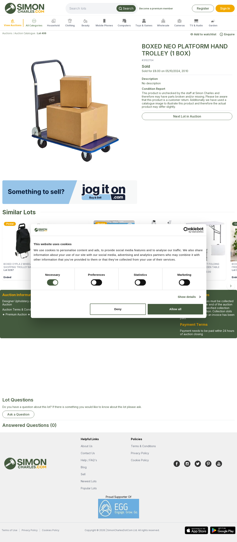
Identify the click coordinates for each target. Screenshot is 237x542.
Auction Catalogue (24, 33)
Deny (118, 309)
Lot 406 (41, 33)
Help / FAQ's (89, 460)
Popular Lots (89, 488)
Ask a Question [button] (18, 414)
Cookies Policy (50, 530)
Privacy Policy (140, 453)
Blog (84, 467)
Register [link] (203, 8)
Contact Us (88, 453)
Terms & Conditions (143, 446)
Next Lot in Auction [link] (187, 116)
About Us (86, 446)
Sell (83, 474)
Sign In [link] (225, 8)
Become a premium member (156, 8)
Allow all (175, 309)
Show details (187, 296)
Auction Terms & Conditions (20, 309)
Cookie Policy (140, 460)
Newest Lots (89, 481)
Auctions (7, 33)
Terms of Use (9, 530)
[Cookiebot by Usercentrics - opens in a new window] (186, 230)
